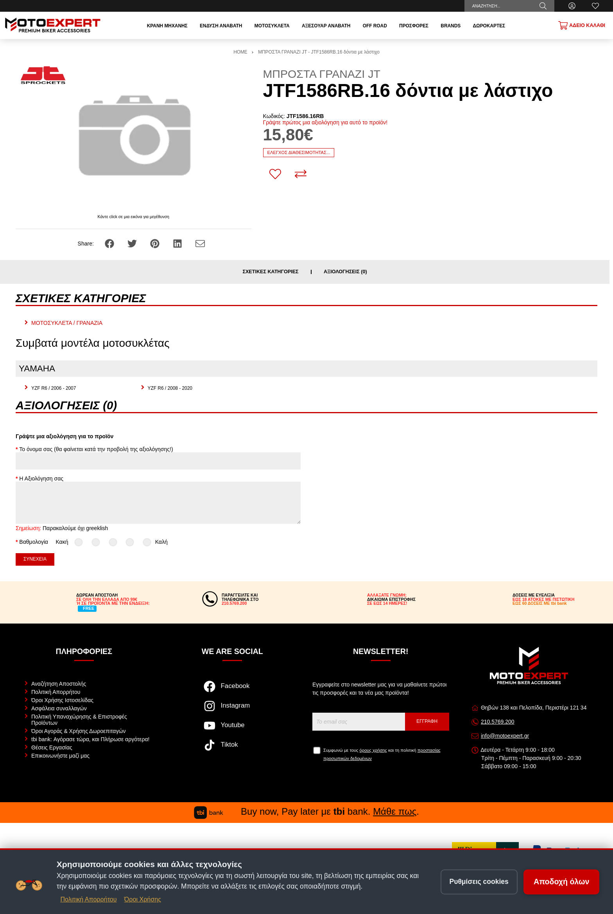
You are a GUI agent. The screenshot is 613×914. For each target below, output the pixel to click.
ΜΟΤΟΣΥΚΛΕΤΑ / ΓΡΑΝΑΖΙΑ (66, 323)
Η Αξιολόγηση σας (41, 478)
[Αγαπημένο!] (275, 174)
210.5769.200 (497, 722)
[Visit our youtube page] (232, 729)
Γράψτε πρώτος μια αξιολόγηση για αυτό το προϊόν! (325, 122)
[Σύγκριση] (300, 174)
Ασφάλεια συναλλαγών (59, 708)
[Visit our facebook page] (232, 690)
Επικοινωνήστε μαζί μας (60, 756)
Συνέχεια (35, 559)
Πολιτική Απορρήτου (55, 692)
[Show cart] (581, 25)
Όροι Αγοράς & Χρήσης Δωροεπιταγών (78, 731)
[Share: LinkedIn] (178, 243)
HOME (240, 52)
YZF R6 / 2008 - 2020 (170, 388)
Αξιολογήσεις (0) (345, 272)
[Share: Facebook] (110, 243)
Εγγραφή (426, 721)
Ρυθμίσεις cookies (479, 881)
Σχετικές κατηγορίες (270, 272)
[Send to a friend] (200, 243)
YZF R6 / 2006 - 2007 (53, 388)
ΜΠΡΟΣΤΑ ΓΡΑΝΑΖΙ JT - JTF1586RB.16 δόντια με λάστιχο (319, 52)
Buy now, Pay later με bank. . (306, 811)
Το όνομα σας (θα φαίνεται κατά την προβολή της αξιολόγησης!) (96, 449)
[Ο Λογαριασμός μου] (572, 6)
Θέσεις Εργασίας (51, 747)
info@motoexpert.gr (505, 736)
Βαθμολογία (33, 542)
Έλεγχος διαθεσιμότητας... (298, 152)
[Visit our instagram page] (232, 710)
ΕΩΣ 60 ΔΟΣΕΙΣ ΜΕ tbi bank (540, 603)
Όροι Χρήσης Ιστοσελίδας (62, 700)
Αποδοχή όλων (562, 881)
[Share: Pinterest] (155, 243)
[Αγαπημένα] (595, 6)
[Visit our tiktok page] (232, 749)
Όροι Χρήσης (142, 899)
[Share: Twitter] (132, 243)
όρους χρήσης (373, 750)
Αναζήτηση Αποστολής (58, 684)
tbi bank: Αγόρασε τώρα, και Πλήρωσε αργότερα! (90, 739)
